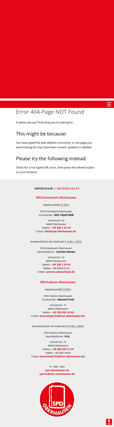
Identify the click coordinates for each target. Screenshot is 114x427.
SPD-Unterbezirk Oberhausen (56, 197)
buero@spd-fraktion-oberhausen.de (62, 316)
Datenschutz (68, 188)
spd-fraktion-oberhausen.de (57, 374)
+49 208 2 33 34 (61, 227)
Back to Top (109, 422)
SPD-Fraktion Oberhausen (58, 282)
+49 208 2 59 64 (61, 264)
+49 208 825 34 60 (63, 312)
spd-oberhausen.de (57, 370)
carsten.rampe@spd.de (60, 271)
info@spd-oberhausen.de (60, 231)
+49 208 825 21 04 (63, 349)
